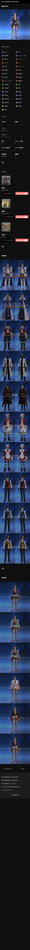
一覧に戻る (7, 768)
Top (22, 768)
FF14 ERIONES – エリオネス (9, 783)
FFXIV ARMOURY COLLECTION (9, 2)
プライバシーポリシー (7, 790)
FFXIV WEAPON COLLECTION (9, 780)
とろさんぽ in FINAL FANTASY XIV (10, 786)
